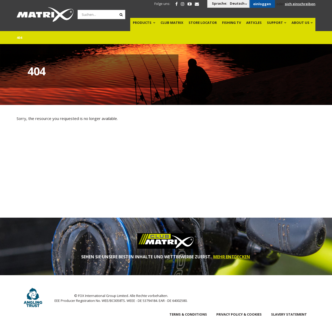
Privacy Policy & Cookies (239, 314)
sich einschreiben (300, 4)
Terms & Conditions (188, 314)
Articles (254, 22)
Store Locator (203, 22)
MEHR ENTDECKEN (231, 257)
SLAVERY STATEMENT (289, 314)
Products (142, 22)
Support (275, 22)
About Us (300, 22)
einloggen (262, 4)
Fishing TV (231, 22)
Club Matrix (172, 22)
